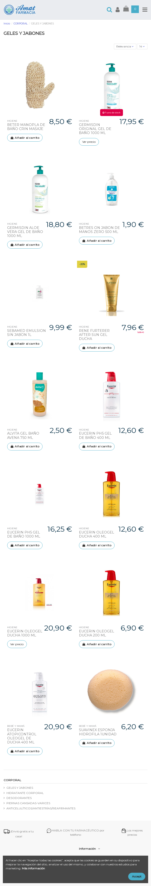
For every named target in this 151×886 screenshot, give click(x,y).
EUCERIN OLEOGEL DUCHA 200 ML (96, 633)
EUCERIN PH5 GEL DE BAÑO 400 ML (95, 435)
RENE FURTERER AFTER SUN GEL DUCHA (94, 335)
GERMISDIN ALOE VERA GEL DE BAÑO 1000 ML (25, 232)
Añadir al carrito (24, 137)
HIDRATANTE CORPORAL (25, 793)
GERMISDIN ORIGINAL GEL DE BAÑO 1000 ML (95, 129)
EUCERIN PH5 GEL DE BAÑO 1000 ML (23, 534)
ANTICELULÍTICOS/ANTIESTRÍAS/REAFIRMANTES (40, 808)
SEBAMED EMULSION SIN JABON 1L (26, 333)
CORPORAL (12, 780)
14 (142, 46)
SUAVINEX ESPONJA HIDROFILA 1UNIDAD (98, 732)
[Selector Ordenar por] (125, 47)
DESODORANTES (19, 798)
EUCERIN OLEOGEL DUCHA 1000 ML (24, 633)
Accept (136, 876)
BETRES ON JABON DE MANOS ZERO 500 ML (99, 230)
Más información (33, 868)
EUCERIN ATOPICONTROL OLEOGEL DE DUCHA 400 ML (21, 736)
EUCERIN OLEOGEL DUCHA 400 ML (96, 534)
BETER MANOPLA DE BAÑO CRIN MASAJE (26, 127)
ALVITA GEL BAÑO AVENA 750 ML (23, 435)
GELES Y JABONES (19, 787)
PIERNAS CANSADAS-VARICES (28, 803)
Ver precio (89, 142)
